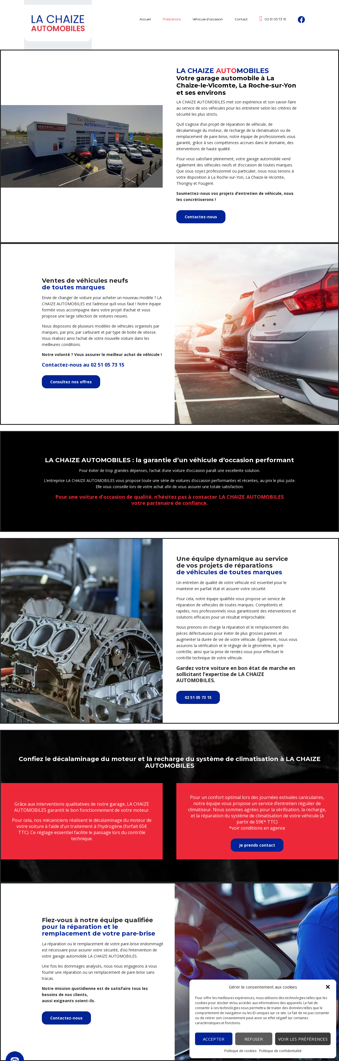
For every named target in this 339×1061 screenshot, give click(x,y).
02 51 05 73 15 (272, 24)
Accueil (145, 25)
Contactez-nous (201, 216)
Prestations (172, 25)
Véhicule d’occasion (208, 25)
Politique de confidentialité (280, 1050)
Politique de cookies (240, 1050)
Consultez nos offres (71, 381)
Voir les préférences (303, 1039)
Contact (241, 25)
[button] (328, 987)
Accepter (213, 1039)
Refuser (253, 1039)
